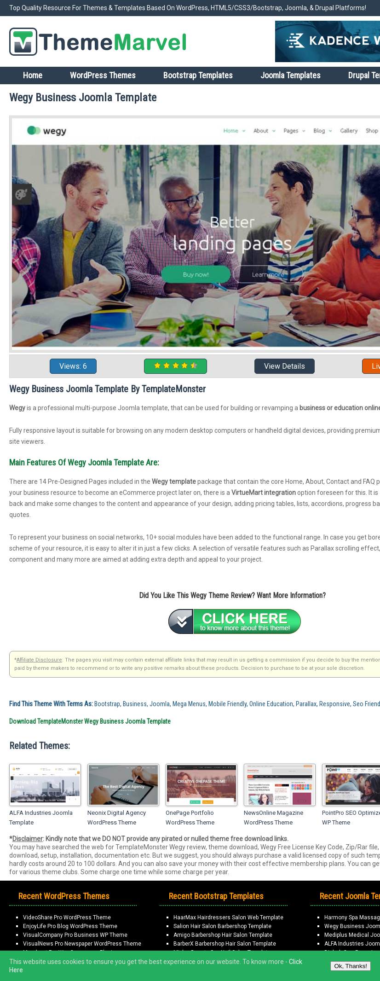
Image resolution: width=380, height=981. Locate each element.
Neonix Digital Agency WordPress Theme (116, 817)
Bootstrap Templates (198, 75)
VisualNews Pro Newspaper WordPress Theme (82, 943)
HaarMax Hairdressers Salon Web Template (228, 917)
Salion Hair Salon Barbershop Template (222, 926)
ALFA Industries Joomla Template (41, 817)
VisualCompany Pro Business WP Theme (75, 935)
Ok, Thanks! (350, 966)
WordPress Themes (103, 75)
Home (32, 75)
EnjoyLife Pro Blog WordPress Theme (70, 926)
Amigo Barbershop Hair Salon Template (222, 935)
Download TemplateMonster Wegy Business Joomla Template (90, 721)
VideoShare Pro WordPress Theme (67, 917)
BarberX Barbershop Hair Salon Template (224, 943)
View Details (284, 366)
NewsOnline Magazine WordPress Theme (273, 817)
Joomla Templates (290, 75)
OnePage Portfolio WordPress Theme (190, 817)
